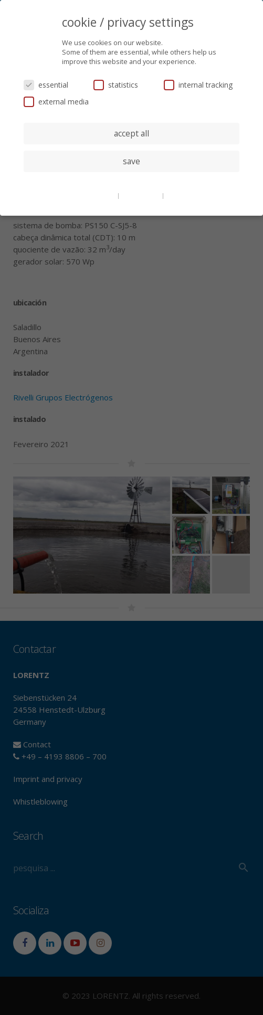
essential (46, 85)
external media (56, 102)
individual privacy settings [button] (131, 182)
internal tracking (198, 85)
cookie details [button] (96, 195)
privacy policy (141, 195)
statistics (115, 85)
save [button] (131, 161)
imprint (177, 195)
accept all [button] (131, 133)
